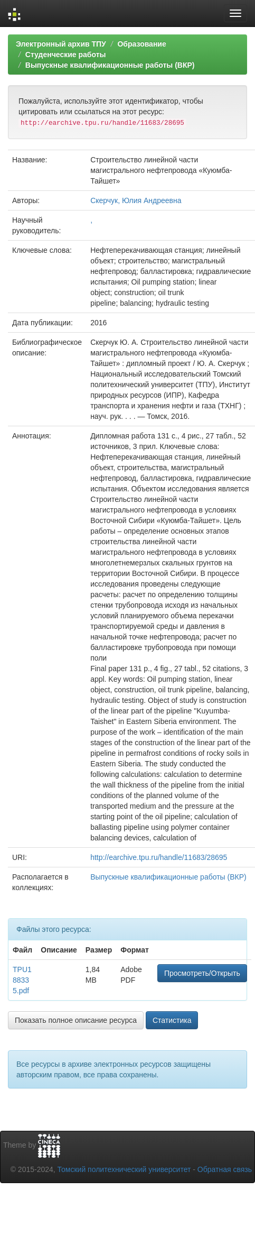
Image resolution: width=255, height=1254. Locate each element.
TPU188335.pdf (22, 980)
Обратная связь (224, 1169)
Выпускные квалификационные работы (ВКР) (110, 65)
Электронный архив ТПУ (61, 44)
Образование (141, 44)
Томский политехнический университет (124, 1169)
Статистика (172, 1020)
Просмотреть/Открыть (202, 973)
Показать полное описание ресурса (76, 1020)
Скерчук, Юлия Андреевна (135, 200)
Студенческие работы (65, 54)
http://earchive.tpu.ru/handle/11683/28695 (158, 857)
